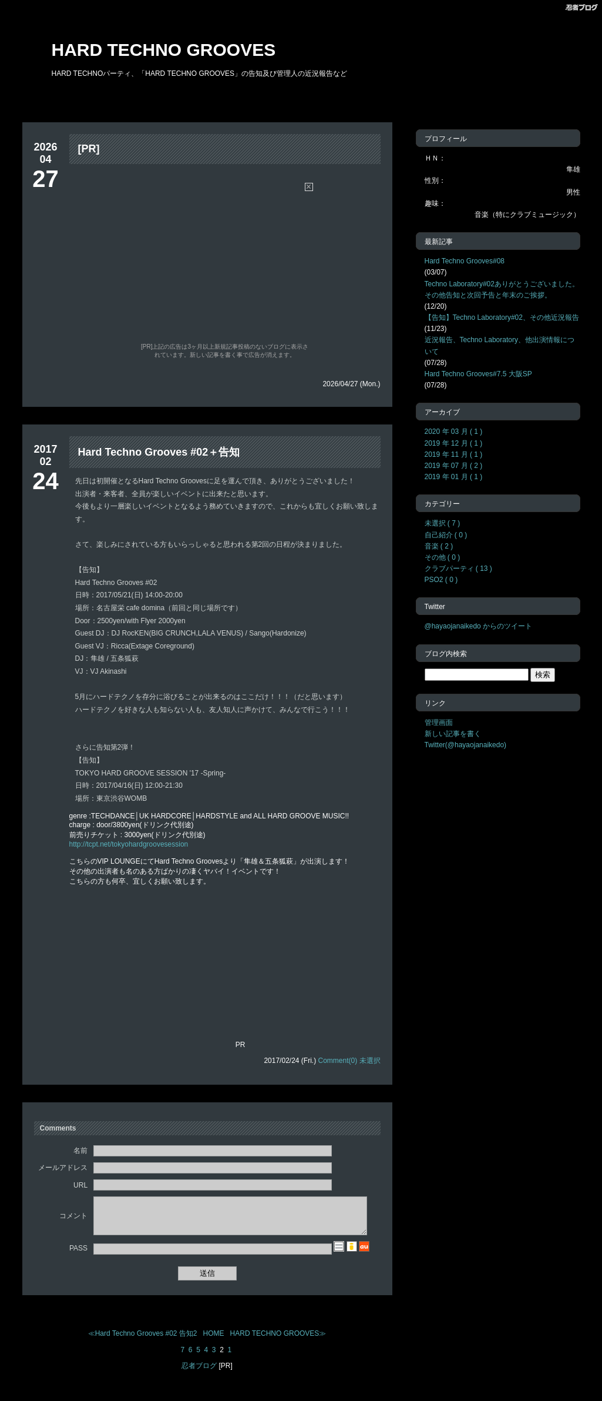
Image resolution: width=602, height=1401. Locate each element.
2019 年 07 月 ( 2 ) (454, 466)
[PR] (89, 149)
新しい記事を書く (453, 734)
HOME (213, 1340)
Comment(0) (337, 1060)
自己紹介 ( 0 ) (446, 535)
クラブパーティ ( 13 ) (458, 568)
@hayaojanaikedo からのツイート (479, 626)
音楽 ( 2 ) (439, 546)
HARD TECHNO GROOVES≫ (278, 1340)
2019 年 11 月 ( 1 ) (454, 454)
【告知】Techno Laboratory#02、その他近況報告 (502, 317)
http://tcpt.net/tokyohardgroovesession (129, 844)
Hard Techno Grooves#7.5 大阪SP (478, 374)
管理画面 (439, 722)
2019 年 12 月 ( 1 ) (454, 443)
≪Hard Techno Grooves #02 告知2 (142, 1340)
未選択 (370, 1060)
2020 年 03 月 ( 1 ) (454, 431)
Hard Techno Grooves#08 (465, 261)
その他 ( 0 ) (442, 557)
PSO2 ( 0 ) (441, 580)
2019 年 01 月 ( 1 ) (454, 477)
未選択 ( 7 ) (442, 523)
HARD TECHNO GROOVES (164, 49)
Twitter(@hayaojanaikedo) (466, 745)
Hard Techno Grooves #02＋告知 (159, 452)
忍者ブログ (199, 1373)
